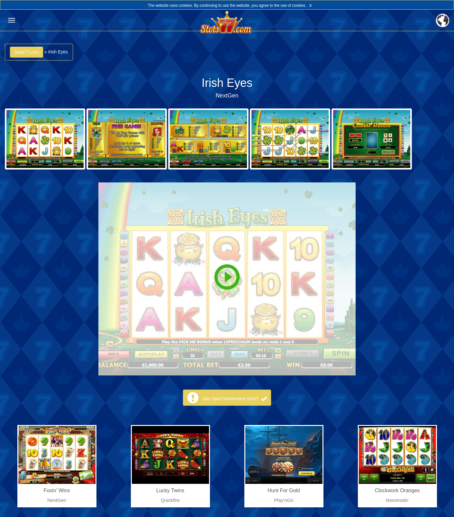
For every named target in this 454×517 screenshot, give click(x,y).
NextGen (226, 95)
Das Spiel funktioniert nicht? (235, 398)
